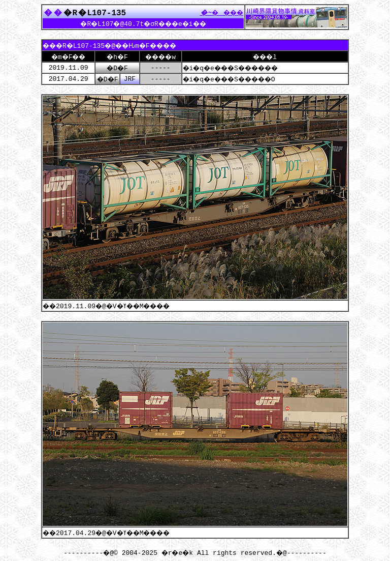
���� (218, 12)
